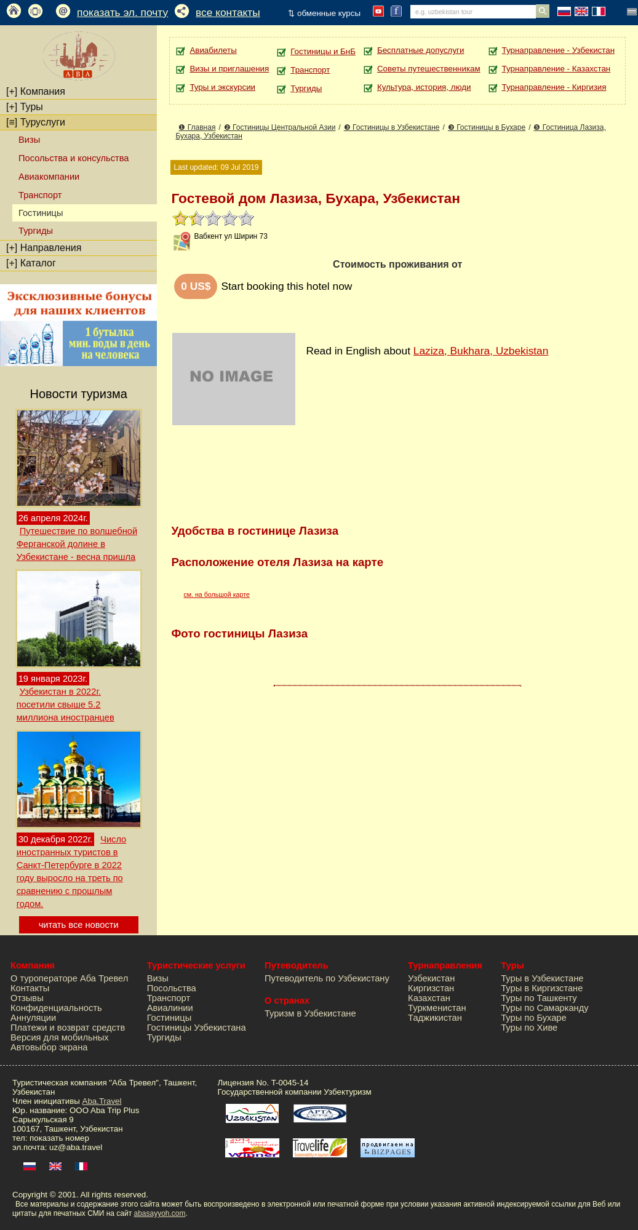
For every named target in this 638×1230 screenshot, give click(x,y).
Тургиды (35, 231)
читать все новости (79, 925)
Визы (29, 140)
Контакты (29, 988)
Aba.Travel (102, 1101)
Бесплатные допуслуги (420, 50)
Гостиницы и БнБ (323, 51)
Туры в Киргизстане (542, 988)
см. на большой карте (216, 594)
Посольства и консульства (73, 158)
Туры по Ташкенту (538, 998)
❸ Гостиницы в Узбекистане (392, 127)
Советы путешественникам (428, 68)
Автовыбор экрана (48, 1047)
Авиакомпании (48, 177)
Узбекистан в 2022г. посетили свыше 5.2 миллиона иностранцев (65, 704)
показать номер (59, 1138)
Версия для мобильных (59, 1037)
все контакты (228, 12)
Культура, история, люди (424, 87)
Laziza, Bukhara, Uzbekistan (481, 351)
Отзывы (27, 998)
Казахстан (429, 998)
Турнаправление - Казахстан (556, 68)
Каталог (31, 263)
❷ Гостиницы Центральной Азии (280, 127)
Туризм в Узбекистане (310, 1013)
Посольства (171, 988)
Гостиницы (169, 1018)
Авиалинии (170, 1008)
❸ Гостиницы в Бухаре (486, 127)
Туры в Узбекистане (542, 978)
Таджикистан (435, 1018)
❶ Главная (196, 127)
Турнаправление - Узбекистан (558, 50)
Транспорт (40, 195)
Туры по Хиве (529, 1027)
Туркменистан (437, 1008)
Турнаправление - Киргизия (554, 87)
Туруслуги (35, 122)
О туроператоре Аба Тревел (69, 978)
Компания (35, 91)
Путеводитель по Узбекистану (327, 978)
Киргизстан (431, 988)
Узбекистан (431, 978)
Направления (43, 247)
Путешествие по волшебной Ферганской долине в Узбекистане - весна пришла (77, 544)
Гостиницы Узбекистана (196, 1027)
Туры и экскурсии (222, 87)
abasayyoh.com (159, 1213)
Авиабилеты (212, 50)
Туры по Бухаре (533, 1018)
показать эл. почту (122, 12)
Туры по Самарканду (544, 1008)
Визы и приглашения (229, 68)
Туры (24, 107)
